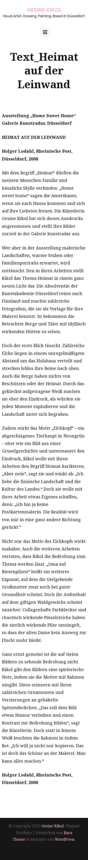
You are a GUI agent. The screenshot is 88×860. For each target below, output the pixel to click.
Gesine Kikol (44, 10)
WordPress (65, 839)
